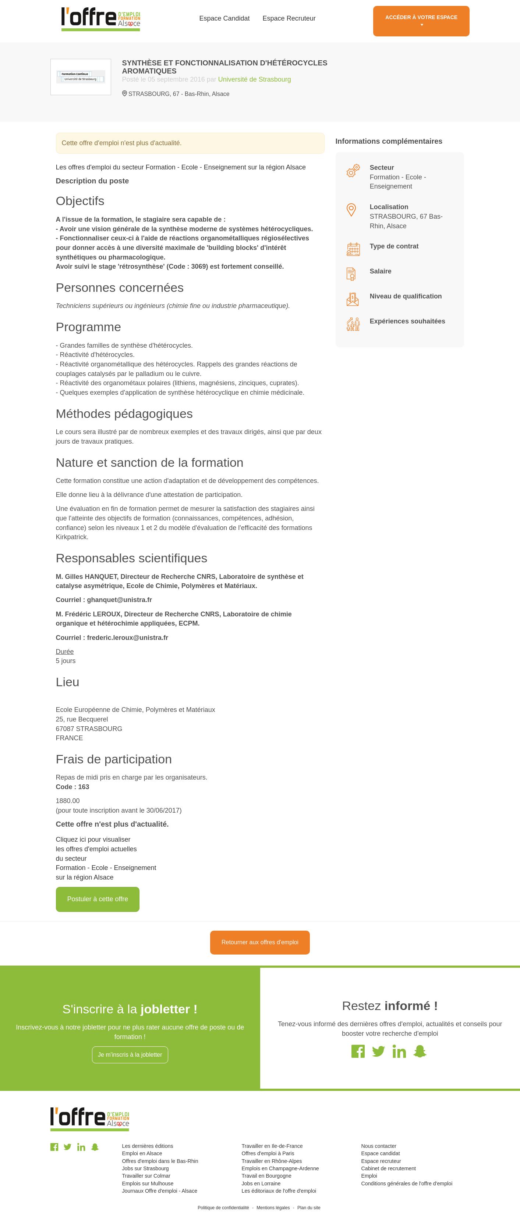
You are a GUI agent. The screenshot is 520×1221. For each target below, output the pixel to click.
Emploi (369, 1176)
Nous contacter (378, 1146)
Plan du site (309, 1207)
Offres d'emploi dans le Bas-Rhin (160, 1161)
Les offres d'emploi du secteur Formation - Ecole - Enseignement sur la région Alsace (181, 167)
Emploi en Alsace (142, 1153)
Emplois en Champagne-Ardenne (280, 1168)
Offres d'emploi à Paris (267, 1153)
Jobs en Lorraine (260, 1183)
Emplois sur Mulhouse (148, 1183)
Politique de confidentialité (223, 1207)
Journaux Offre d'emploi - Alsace (160, 1191)
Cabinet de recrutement (388, 1168)
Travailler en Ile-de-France (272, 1146)
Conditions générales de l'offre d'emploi (406, 1183)
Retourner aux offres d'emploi (260, 942)
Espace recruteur (381, 1161)
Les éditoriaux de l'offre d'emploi (278, 1191)
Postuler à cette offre (97, 899)
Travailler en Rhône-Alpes (271, 1161)
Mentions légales (273, 1207)
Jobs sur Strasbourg (145, 1168)
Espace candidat (380, 1153)
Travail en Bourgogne (266, 1176)
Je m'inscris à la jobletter (130, 1055)
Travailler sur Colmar (146, 1176)
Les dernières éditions (147, 1146)
